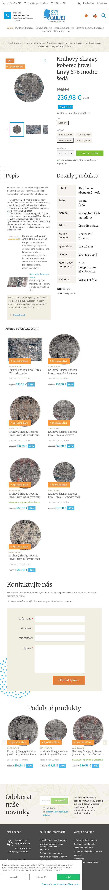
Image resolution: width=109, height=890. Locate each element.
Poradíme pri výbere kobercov (53, 857)
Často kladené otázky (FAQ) (86, 862)
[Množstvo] (65, 153)
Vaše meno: (25, 618)
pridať (47, 60)
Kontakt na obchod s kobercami (88, 851)
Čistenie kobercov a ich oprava (54, 840)
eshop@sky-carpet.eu (37, 3)
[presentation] (4, 742)
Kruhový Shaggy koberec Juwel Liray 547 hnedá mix (24, 433)
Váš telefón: (26, 638)
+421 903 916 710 (13, 3)
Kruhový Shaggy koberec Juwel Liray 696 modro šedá (64, 495)
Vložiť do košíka (89, 153)
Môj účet (77, 855)
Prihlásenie (79, 859)
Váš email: (26, 628)
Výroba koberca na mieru (51, 853)
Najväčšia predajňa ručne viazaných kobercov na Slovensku (51, 847)
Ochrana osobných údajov (85, 840)
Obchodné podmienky (83, 848)
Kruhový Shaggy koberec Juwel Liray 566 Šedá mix (62, 371)
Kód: (59, 289)
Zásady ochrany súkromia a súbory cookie (61, 884)
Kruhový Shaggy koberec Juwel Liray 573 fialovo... (62, 433)
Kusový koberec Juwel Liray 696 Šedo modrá (25, 371)
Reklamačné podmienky (84, 844)
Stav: (59, 293)
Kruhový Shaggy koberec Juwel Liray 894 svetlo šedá (24, 557)
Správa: (28, 648)
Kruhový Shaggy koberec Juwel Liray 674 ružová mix (24, 495)
